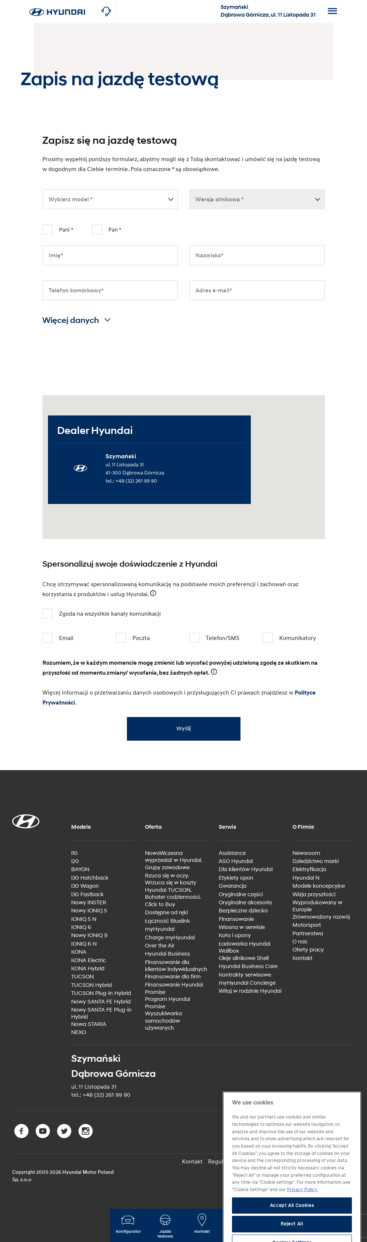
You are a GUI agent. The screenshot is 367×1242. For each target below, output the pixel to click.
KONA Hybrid (87, 968)
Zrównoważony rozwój (321, 917)
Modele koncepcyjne (318, 886)
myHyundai (159, 929)
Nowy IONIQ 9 (89, 935)
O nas (299, 941)
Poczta (134, 638)
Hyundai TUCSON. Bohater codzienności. (173, 894)
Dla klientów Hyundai (246, 869)
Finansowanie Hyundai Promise (174, 988)
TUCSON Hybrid (91, 985)
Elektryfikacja (309, 869)
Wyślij (181, 728)
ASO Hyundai (236, 861)
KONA (78, 952)
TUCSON (82, 976)
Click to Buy (160, 904)
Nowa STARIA (88, 1024)
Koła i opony (235, 935)
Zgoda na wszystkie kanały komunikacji (103, 613)
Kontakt (302, 958)
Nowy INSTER (88, 902)
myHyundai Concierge (247, 983)
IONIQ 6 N (84, 943)
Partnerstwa (307, 933)
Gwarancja (232, 886)
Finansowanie (236, 919)
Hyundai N (305, 877)
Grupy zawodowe (167, 867)
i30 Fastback (87, 894)
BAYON (80, 869)
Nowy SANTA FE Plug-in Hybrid (101, 1013)
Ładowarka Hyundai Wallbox (244, 947)
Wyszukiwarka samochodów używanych (163, 1020)
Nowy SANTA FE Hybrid (101, 1001)
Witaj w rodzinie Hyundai (250, 991)
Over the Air (159, 945)
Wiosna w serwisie (242, 927)
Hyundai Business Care (248, 966)
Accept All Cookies (292, 1222)
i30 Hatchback (89, 877)
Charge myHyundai (170, 937)
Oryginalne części (241, 894)
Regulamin (222, 1161)
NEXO (78, 1032)
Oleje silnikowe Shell (244, 958)
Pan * (114, 229)
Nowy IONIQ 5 (89, 910)
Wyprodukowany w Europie (317, 906)
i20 (75, 861)
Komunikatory (291, 638)
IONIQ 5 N (83, 919)
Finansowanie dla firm (173, 976)
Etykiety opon (236, 877)
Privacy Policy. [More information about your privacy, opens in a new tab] (302, 1206)
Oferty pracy (308, 949)
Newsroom (306, 853)
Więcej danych (76, 321)
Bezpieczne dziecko (243, 910)
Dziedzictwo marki (315, 861)
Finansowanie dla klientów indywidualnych (176, 966)
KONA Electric (88, 960)
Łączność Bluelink (167, 921)
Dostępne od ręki (166, 912)
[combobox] (110, 200)
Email (59, 638)
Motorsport (306, 925)
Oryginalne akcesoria (245, 902)
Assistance (232, 853)
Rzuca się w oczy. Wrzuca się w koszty (170, 879)
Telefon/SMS (216, 638)
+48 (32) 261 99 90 (136, 481)
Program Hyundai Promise (167, 1003)
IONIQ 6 (81, 927)
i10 (74, 853)
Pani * (66, 229)
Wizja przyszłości (313, 894)
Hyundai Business (167, 953)
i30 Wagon (85, 886)
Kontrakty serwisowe (245, 974)
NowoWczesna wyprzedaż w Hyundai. (173, 857)
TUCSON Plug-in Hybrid (101, 993)
